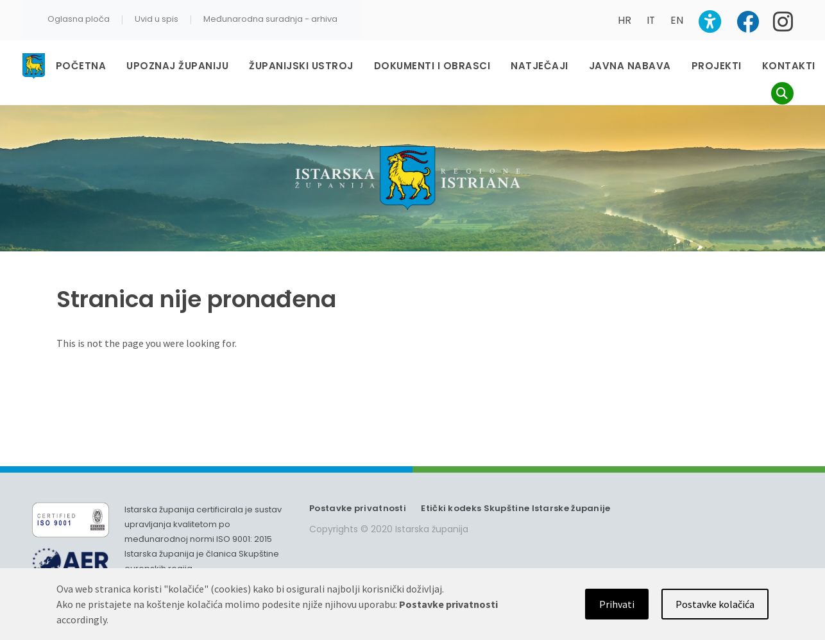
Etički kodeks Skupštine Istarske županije (515, 508)
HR (624, 20)
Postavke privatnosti (357, 508)
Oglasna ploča (78, 19)
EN (676, 20)
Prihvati (616, 604)
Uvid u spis (156, 19)
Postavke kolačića (715, 604)
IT (651, 20)
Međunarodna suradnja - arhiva (270, 19)
